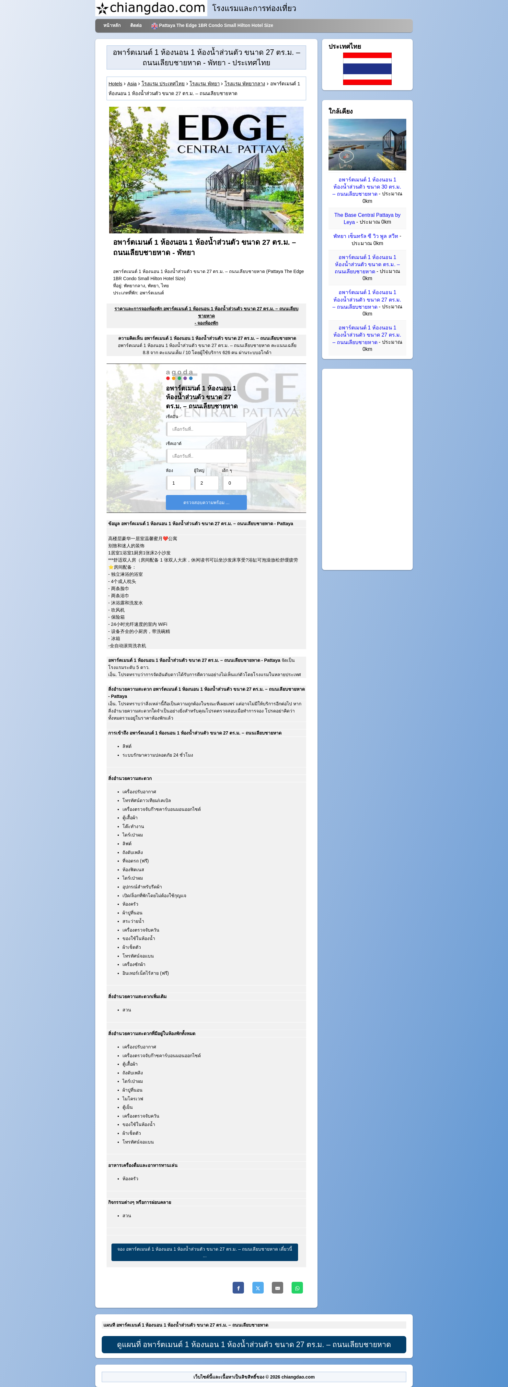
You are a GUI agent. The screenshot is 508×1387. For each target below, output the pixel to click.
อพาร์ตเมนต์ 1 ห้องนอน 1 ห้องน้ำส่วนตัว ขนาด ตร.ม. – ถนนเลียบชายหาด (367, 264)
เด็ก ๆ (227, 470)
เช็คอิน (172, 417)
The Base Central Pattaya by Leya (367, 218)
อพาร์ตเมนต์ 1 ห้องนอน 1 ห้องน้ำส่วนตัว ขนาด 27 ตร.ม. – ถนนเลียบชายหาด (366, 300)
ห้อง (169, 470)
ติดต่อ (136, 25)
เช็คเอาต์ (173, 443)
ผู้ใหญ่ (199, 470)
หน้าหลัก (112, 25)
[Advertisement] (367, 469)
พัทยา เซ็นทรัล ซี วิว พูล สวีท (365, 236)
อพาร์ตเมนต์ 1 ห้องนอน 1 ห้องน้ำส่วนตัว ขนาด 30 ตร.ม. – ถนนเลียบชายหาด (366, 187)
